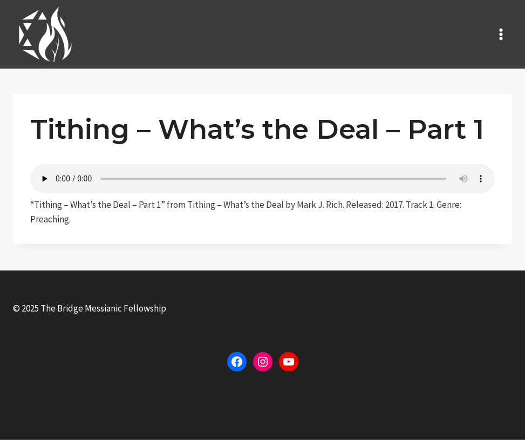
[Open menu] (500, 34)
